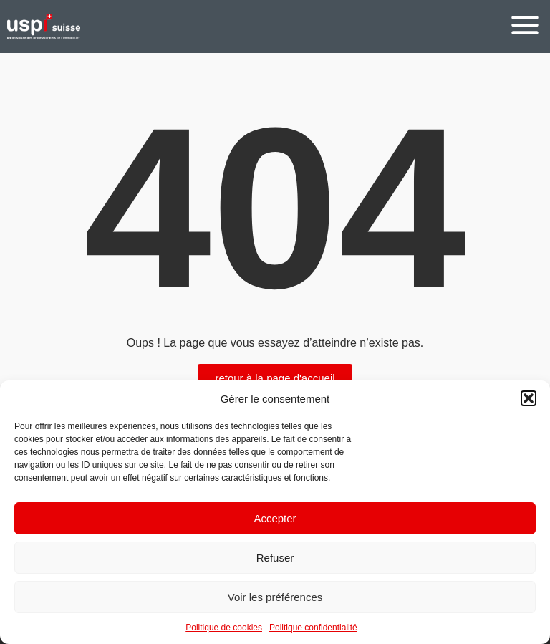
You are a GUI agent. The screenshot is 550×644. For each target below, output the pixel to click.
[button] (528, 398)
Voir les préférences (275, 597)
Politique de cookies (223, 628)
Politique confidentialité (313, 628)
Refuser (275, 558)
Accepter (275, 518)
